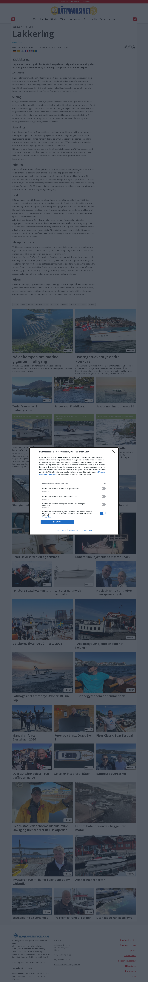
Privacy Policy (87, 530)
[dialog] (74, 491)
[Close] (114, 452)
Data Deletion (61, 530)
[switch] (103, 488)
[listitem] (74, 483)
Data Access (73, 530)
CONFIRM (57, 522)
